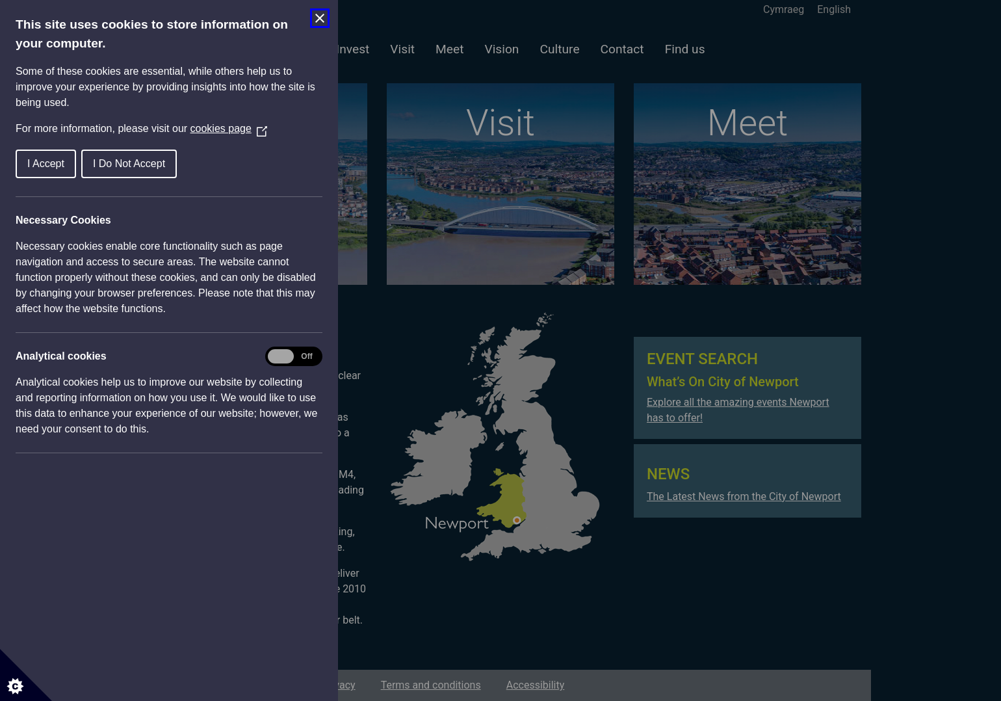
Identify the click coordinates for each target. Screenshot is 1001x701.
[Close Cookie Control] (320, 18)
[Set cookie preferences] (26, 675)
